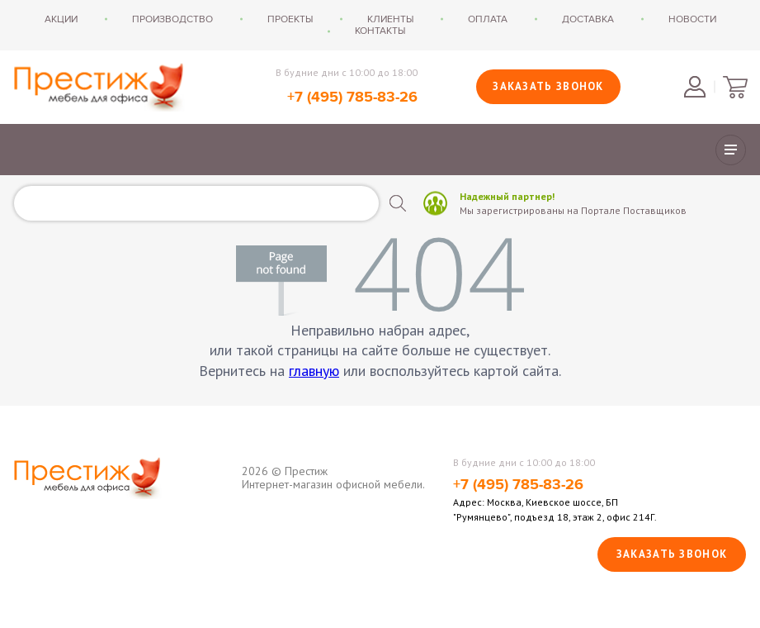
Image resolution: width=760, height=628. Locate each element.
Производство (172, 19)
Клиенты (390, 19)
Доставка (588, 19)
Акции (61, 19)
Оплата (487, 19)
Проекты (290, 19)
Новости (692, 19)
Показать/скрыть (730, 150)
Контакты (380, 30)
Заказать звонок (548, 86)
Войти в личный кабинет (695, 87)
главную (314, 370)
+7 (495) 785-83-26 (352, 97)
